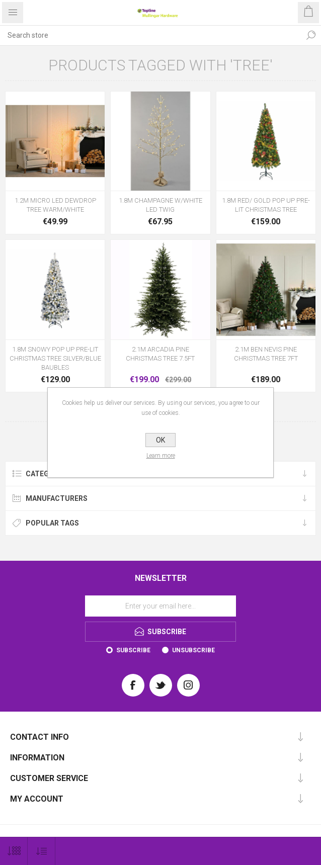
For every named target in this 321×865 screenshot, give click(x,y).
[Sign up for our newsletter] (160, 606)
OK (160, 440)
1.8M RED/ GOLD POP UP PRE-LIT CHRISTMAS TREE (266, 205)
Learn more (160, 455)
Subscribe (133, 650)
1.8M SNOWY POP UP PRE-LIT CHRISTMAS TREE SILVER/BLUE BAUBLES (55, 358)
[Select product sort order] (41, 851)
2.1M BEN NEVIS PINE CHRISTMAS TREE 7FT (266, 353)
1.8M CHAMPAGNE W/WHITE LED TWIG (160, 205)
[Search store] (150, 35)
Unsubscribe (193, 650)
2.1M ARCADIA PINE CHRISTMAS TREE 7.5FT (160, 353)
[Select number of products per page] (14, 851)
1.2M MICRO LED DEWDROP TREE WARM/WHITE (55, 205)
